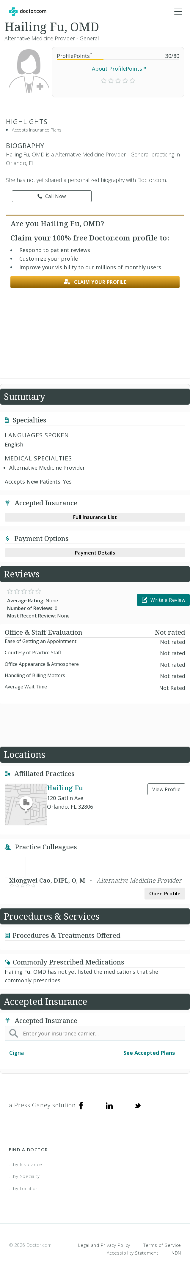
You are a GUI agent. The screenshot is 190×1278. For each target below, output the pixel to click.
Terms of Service (162, 1245)
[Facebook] (81, 1105)
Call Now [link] (51, 196)
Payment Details (95, 552)
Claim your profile (95, 282)
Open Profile (164, 893)
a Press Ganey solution (42, 1105)
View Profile (166, 789)
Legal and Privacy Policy (104, 1245)
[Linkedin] (109, 1105)
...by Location (24, 1188)
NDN (176, 1253)
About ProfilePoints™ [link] (119, 68)
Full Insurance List (95, 517)
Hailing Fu (65, 787)
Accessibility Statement (132, 1253)
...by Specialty (24, 1176)
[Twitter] (137, 1105)
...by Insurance (25, 1164)
